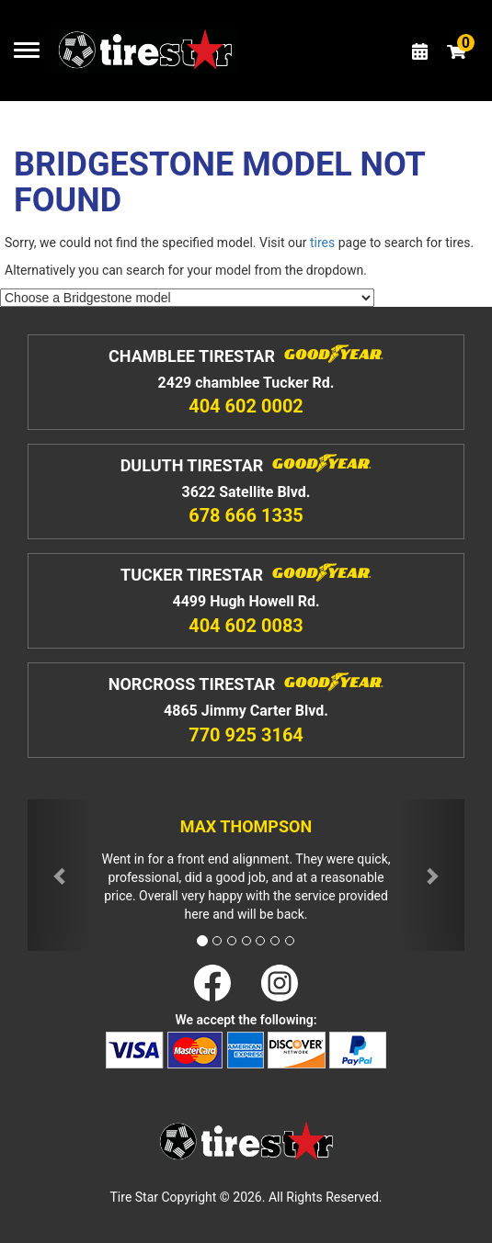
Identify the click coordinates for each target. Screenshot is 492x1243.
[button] (60, 875)
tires (322, 242)
